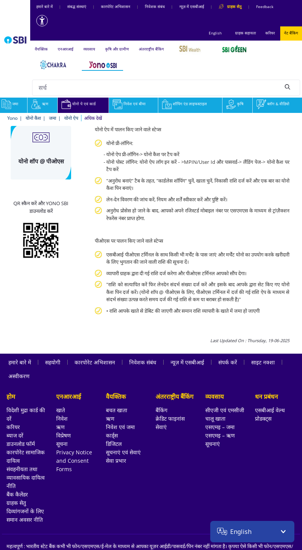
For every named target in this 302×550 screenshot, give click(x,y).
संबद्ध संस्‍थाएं (76, 6)
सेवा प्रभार (116, 460)
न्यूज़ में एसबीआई (191, 6)
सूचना (62, 443)
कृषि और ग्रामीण (117, 49)
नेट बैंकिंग (291, 33)
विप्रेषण (63, 435)
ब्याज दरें (14, 435)
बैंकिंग (161, 410)
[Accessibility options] (42, 20)
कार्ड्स (112, 435)
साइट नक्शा (263, 362)
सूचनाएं (212, 443)
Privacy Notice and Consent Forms (74, 461)
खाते (60, 410)
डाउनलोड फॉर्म (20, 443)
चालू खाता (215, 418)
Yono (12, 118)
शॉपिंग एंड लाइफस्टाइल (184, 103)
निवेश (62, 418)
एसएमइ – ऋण (220, 435)
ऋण (39, 103)
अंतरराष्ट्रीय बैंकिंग (151, 49)
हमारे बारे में (44, 6)
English (215, 33)
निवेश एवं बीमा (129, 103)
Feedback (264, 6)
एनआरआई (65, 49)
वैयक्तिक (41, 49)
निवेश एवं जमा (120, 427)
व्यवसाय (89, 49)
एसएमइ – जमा (220, 427)
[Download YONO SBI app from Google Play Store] (41, 239)
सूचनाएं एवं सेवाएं (123, 452)
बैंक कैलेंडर (17, 494)
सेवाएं (161, 427)
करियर (270, 33)
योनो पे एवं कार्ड (79, 103)
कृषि (235, 103)
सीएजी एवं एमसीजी (224, 410)
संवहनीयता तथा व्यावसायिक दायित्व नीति (25, 477)
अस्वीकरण (18, 376)
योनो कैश (33, 118)
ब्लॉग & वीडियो (273, 103)
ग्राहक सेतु (16, 502)
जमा (52, 118)
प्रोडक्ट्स (263, 418)
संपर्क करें (227, 362)
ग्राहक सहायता (245, 33)
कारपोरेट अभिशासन (115, 6)
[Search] (287, 86)
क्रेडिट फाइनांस (170, 418)
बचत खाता (116, 410)
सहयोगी (52, 362)
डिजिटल (114, 443)
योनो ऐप (71, 118)
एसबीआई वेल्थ (270, 410)
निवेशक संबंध (155, 6)
